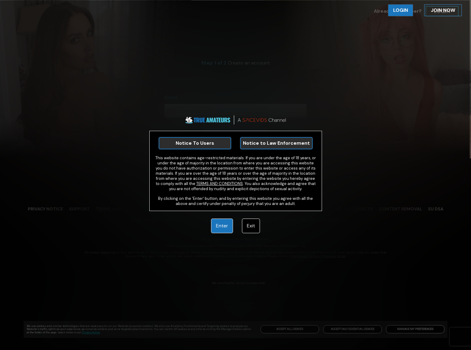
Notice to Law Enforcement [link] (276, 143)
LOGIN (400, 10)
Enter (222, 226)
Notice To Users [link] (195, 143)
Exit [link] (251, 226)
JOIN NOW (443, 10)
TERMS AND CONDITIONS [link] (219, 183)
